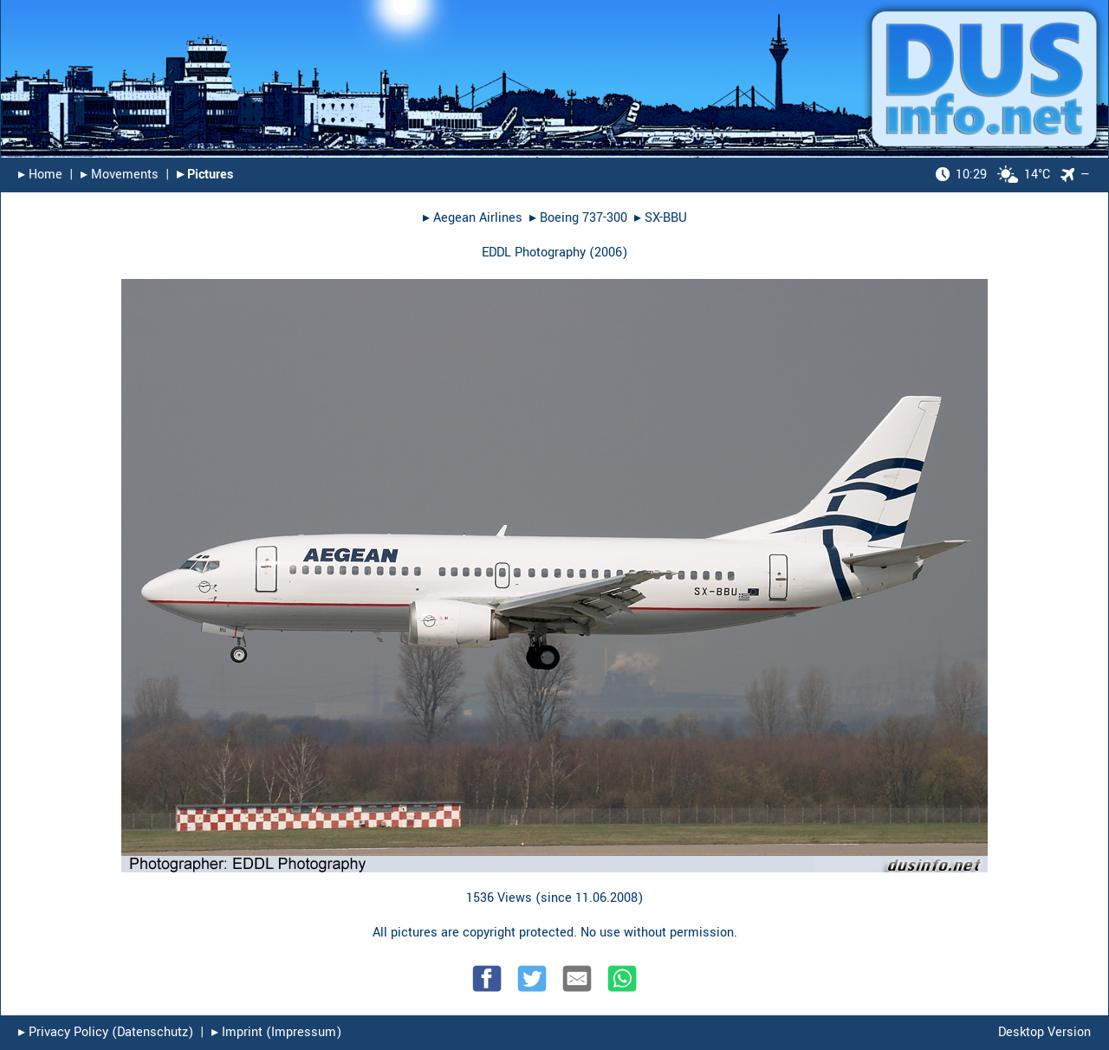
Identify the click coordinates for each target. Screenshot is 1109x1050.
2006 (608, 252)
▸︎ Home (40, 174)
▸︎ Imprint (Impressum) (276, 1032)
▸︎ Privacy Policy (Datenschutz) (105, 1032)
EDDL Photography (534, 252)
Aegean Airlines (477, 218)
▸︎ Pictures (205, 174)
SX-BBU (666, 218)
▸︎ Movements (120, 174)
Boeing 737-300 (583, 218)
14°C (993, 174)
